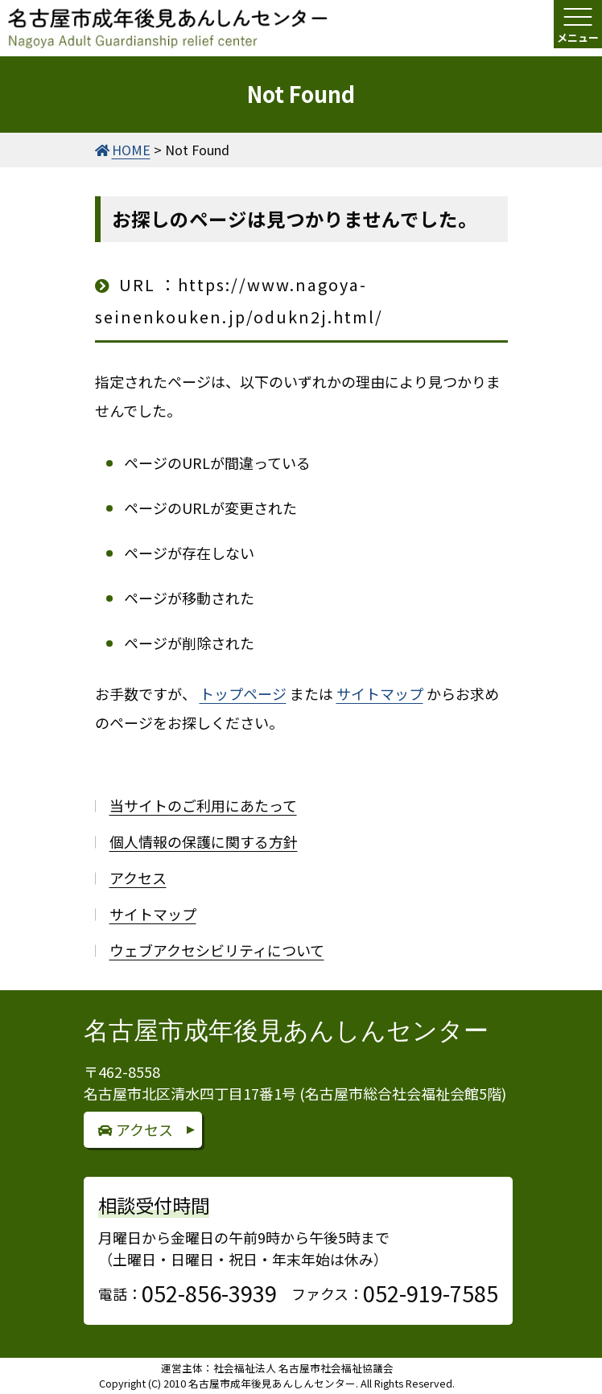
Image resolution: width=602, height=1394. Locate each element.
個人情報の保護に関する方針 (203, 841)
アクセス (138, 877)
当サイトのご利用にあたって (203, 805)
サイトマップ (379, 693)
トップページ (243, 693)
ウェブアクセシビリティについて (216, 950)
